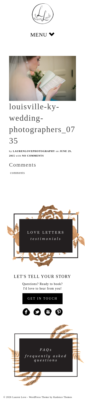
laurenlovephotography (34, 151)
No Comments (33, 155)
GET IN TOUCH (42, 298)
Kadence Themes (62, 397)
